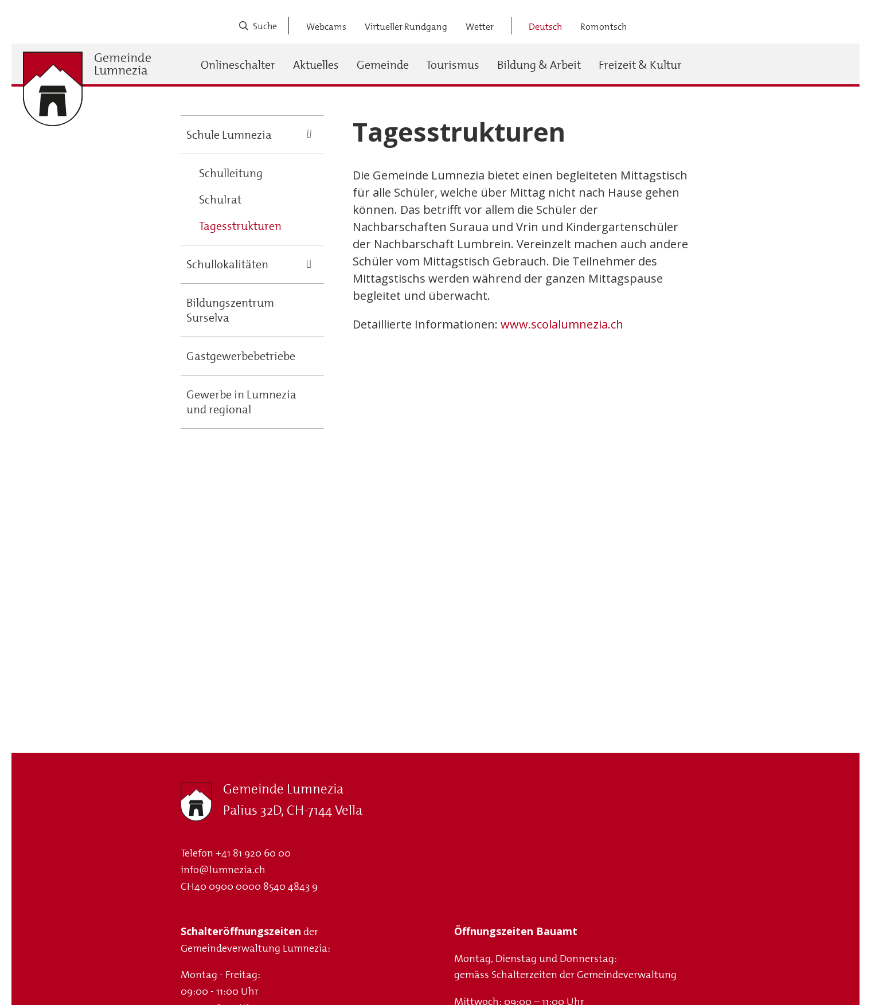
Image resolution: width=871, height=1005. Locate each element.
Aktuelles (316, 64)
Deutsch (545, 27)
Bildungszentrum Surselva (230, 310)
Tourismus (452, 64)
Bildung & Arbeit (539, 64)
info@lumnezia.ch (223, 870)
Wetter (480, 27)
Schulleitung (231, 173)
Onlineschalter (238, 64)
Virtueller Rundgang (406, 27)
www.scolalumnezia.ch (562, 324)
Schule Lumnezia (229, 134)
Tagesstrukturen (240, 225)
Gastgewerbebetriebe (240, 356)
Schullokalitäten (227, 264)
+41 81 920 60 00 (253, 853)
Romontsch (603, 27)
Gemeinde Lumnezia (122, 64)
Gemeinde (383, 64)
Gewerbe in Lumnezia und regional (241, 402)
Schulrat (220, 199)
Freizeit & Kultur (640, 64)
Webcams (326, 27)
